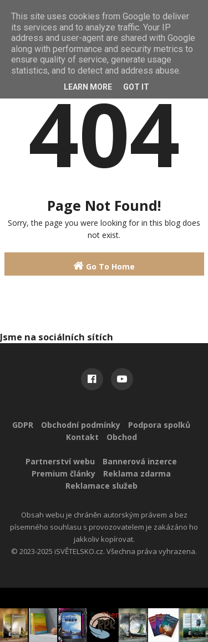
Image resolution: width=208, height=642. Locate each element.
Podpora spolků (159, 425)
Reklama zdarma (137, 473)
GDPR (22, 425)
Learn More (88, 86)
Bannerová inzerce (140, 461)
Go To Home (104, 266)
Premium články (63, 473)
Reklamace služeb (101, 485)
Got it (136, 86)
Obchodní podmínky (80, 425)
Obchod (121, 437)
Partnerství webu (60, 461)
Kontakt (82, 437)
